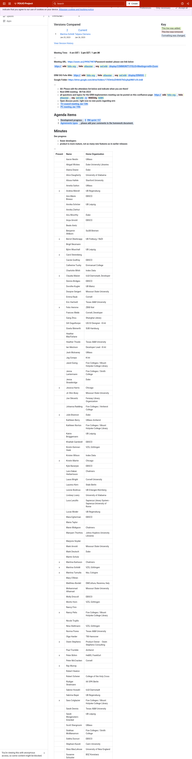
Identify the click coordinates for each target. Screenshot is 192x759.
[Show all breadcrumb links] (64, 10)
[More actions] (183, 11)
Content (57, 10)
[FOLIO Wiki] (23, 3)
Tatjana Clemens (82, 34)
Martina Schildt (67, 34)
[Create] (133, 3)
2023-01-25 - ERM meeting (80, 10)
